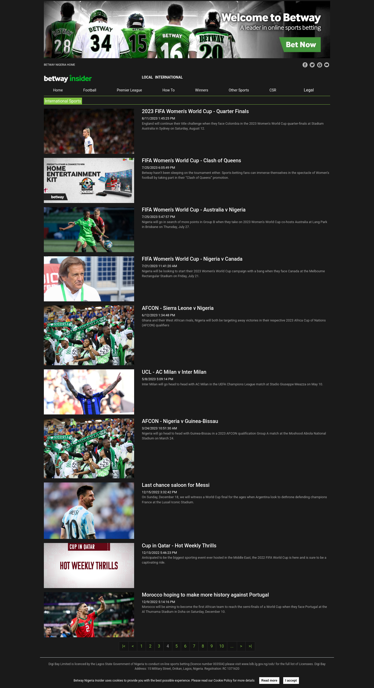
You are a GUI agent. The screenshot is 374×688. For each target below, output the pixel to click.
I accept (291, 680)
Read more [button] (269, 680)
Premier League (129, 90)
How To (168, 90)
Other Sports (239, 90)
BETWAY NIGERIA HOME (59, 64)
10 (221, 646)
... (232, 646)
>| (250, 646)
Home (58, 90)
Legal (309, 90)
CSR (273, 90)
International (169, 77)
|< (123, 646)
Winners (201, 90)
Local (147, 77)
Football (89, 90)
